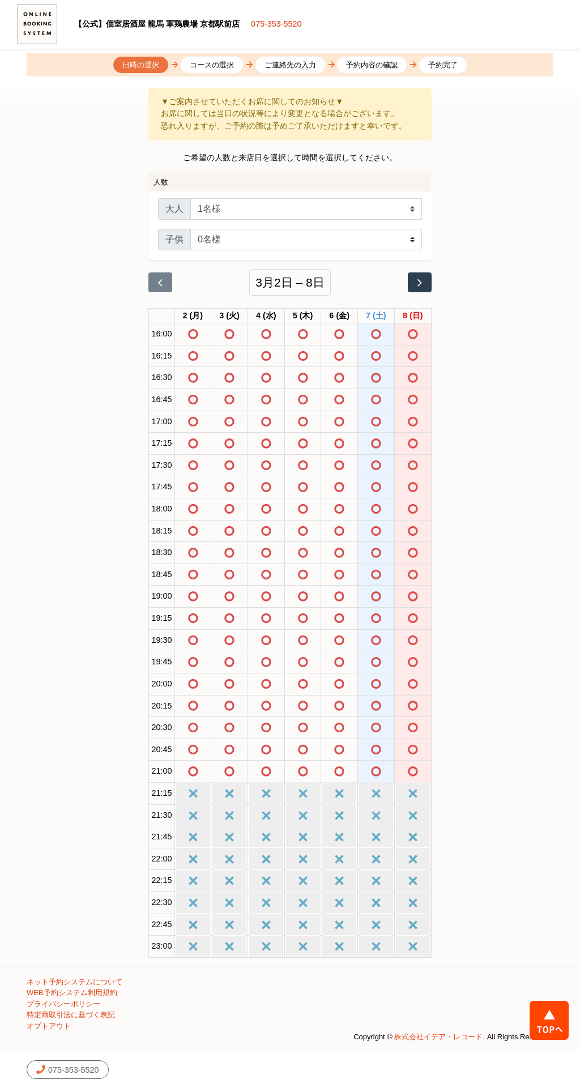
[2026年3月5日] (303, 316)
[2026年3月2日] (193, 316)
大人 (174, 209)
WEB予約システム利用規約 (72, 992)
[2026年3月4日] (266, 316)
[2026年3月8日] (412, 316)
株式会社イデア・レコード (438, 1036)
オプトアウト (49, 1026)
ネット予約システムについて (74, 982)
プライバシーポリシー (63, 1004)
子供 (174, 239)
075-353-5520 (276, 23)
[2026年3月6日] (339, 316)
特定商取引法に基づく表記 (71, 1014)
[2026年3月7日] (376, 316)
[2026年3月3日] (229, 316)
